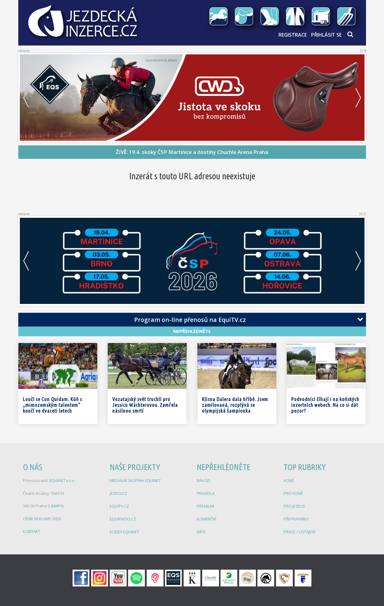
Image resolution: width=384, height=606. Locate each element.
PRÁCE (290, 530)
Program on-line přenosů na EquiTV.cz (190, 320)
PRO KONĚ (293, 492)
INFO (201, 530)
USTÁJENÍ (307, 530)
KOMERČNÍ (206, 517)
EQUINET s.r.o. (62, 480)
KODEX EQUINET (124, 530)
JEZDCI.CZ (118, 492)
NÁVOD (203, 480)
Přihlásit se (326, 34)
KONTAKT (31, 530)
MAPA (57, 505)
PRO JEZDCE (294, 505)
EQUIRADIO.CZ (123, 517)
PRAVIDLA (205, 492)
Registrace (292, 34)
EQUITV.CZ (119, 505)
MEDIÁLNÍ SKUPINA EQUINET (135, 480)
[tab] (192, 320)
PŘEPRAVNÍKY (296, 517)
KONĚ (289, 480)
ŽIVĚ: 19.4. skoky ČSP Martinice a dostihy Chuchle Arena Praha (192, 151)
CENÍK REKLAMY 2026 (42, 517)
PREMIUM (205, 505)
